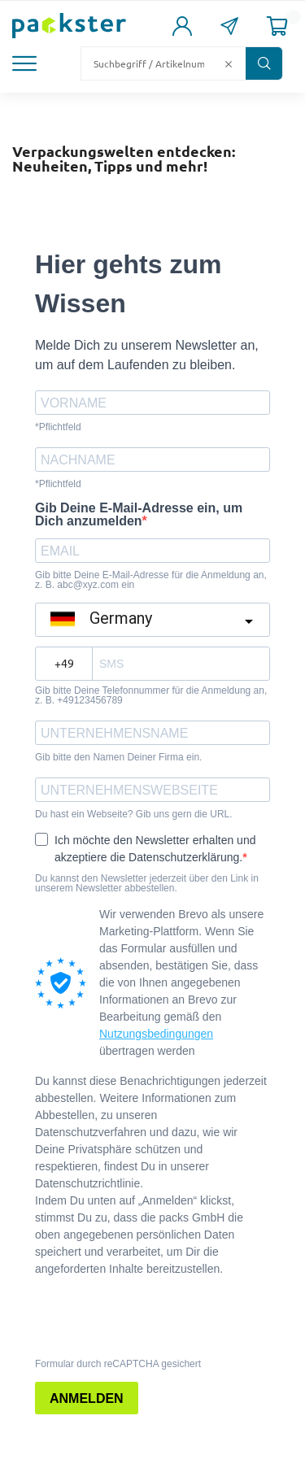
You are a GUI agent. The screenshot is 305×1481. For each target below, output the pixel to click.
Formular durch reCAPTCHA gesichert (118, 1364)
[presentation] (134, 1316)
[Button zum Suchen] (264, 63)
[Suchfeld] (150, 63)
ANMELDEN (87, 1398)
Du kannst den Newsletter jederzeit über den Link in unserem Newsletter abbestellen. (147, 883)
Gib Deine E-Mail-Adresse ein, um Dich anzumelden (138, 515)
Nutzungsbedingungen (156, 1033)
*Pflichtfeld (58, 427)
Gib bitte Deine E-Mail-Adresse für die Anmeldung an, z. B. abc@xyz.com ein (151, 580)
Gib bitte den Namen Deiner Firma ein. (118, 757)
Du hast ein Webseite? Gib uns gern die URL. (134, 814)
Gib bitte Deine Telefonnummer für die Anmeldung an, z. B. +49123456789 (151, 695)
